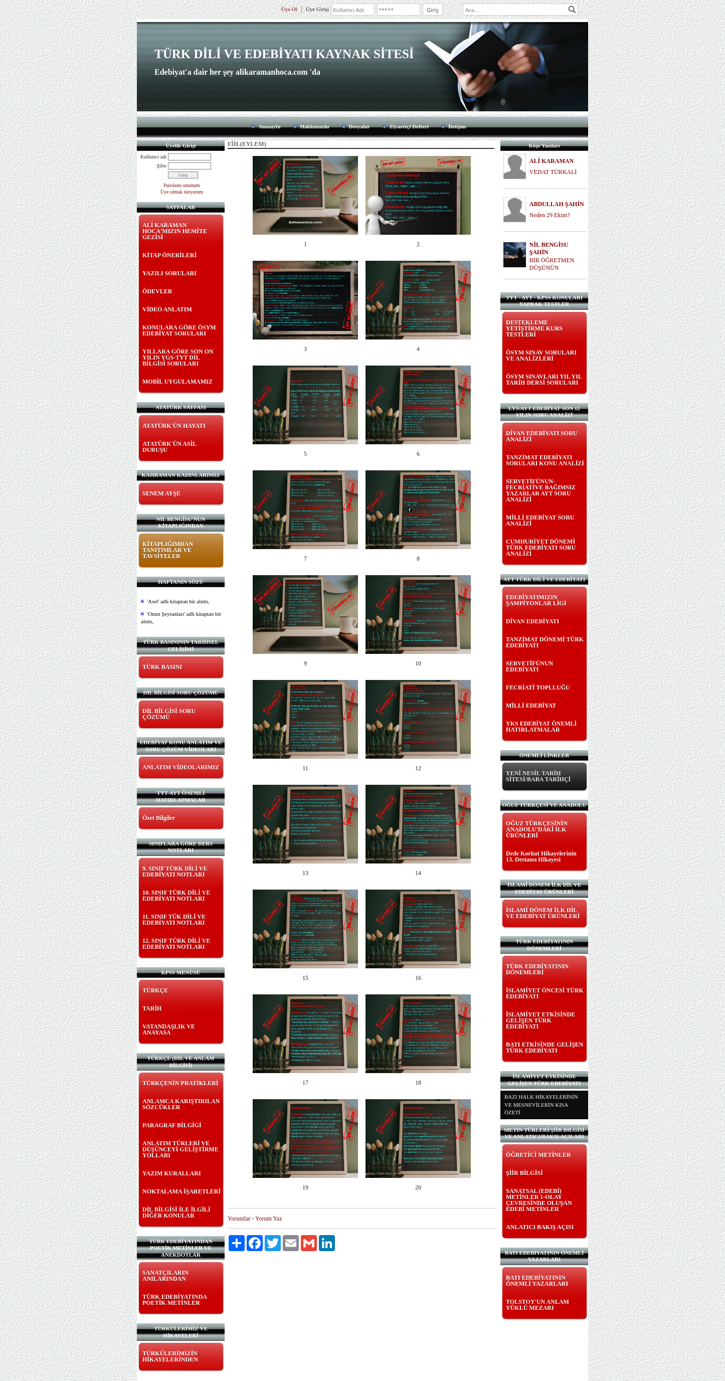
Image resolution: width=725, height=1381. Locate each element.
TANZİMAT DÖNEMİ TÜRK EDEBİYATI (545, 642)
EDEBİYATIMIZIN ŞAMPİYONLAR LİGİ (536, 600)
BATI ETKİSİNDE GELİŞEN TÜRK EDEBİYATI (545, 1047)
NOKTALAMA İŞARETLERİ (181, 1191)
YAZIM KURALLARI (171, 1173)
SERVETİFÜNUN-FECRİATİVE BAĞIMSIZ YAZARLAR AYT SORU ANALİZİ (541, 490)
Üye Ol (289, 9)
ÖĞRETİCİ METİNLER (538, 1154)
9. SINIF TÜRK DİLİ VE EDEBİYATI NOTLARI (174, 871)
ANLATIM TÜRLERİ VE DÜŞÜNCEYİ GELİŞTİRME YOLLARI (180, 1149)
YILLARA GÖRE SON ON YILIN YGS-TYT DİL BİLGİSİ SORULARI (178, 357)
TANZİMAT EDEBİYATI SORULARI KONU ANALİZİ (545, 460)
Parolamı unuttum (182, 185)
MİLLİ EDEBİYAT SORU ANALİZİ (540, 520)
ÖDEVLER (157, 291)
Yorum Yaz (268, 1218)
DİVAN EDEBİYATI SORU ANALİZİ (542, 436)
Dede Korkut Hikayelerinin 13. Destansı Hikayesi (541, 856)
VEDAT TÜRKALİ (553, 172)
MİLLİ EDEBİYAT (531, 705)
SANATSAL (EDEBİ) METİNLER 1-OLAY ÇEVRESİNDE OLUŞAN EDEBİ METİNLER (539, 1200)
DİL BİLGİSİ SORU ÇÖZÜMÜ (169, 714)
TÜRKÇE (155, 990)
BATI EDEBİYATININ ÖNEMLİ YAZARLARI (537, 1280)
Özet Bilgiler (158, 817)
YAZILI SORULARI (169, 273)
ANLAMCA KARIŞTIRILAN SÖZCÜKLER (181, 1104)
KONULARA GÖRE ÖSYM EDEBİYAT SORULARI (179, 330)
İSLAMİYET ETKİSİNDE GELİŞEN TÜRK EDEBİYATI (540, 1020)
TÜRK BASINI (162, 666)
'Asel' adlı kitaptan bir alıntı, (178, 601)
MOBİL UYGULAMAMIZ (177, 381)
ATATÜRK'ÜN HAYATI (174, 425)
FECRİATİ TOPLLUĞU (538, 687)
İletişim (457, 126)
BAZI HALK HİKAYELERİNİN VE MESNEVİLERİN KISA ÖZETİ (541, 1104)
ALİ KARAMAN (551, 160)
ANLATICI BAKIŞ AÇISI (540, 1227)
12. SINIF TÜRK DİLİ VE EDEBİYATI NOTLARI (176, 943)
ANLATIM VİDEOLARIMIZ (180, 767)
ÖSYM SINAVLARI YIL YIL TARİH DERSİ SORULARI (544, 379)
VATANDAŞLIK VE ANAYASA (168, 1029)
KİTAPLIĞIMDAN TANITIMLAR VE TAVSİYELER (167, 550)
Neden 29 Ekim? (549, 215)
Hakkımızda (314, 126)
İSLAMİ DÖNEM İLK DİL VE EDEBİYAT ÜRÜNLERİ (543, 913)
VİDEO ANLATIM (167, 309)
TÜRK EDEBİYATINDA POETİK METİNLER (174, 1299)
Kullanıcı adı (153, 156)
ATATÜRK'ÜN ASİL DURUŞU (169, 446)
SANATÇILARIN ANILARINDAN (165, 1275)
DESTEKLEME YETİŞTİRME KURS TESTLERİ (534, 328)
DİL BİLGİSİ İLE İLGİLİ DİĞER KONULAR (176, 1212)
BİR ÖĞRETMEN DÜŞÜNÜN (552, 264)
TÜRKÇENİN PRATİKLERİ (180, 1083)
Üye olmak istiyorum (181, 192)
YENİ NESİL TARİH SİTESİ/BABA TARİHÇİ (538, 776)
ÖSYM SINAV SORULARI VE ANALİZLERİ (541, 355)
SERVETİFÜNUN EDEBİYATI (529, 666)
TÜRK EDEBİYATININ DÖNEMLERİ (537, 969)
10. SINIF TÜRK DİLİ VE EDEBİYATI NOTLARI (176, 895)
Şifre (161, 165)
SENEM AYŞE (161, 493)
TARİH (151, 1008)
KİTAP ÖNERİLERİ (169, 255)
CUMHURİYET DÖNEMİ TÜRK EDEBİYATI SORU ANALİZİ (541, 547)
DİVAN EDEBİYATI (532, 621)
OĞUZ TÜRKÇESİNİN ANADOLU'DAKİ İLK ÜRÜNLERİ (537, 829)
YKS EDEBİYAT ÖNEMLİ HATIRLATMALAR (541, 726)
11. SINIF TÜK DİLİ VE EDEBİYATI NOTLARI (174, 919)
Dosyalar (359, 126)
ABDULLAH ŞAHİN (556, 204)
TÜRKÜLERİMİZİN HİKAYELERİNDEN (170, 1356)
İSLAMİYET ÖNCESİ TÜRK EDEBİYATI (545, 993)
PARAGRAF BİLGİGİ (172, 1125)
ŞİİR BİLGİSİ (524, 1172)
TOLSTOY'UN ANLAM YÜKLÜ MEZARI (537, 1304)
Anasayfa (269, 126)
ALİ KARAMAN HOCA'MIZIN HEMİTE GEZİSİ (174, 231)
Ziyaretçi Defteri (409, 126)
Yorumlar (239, 1218)
